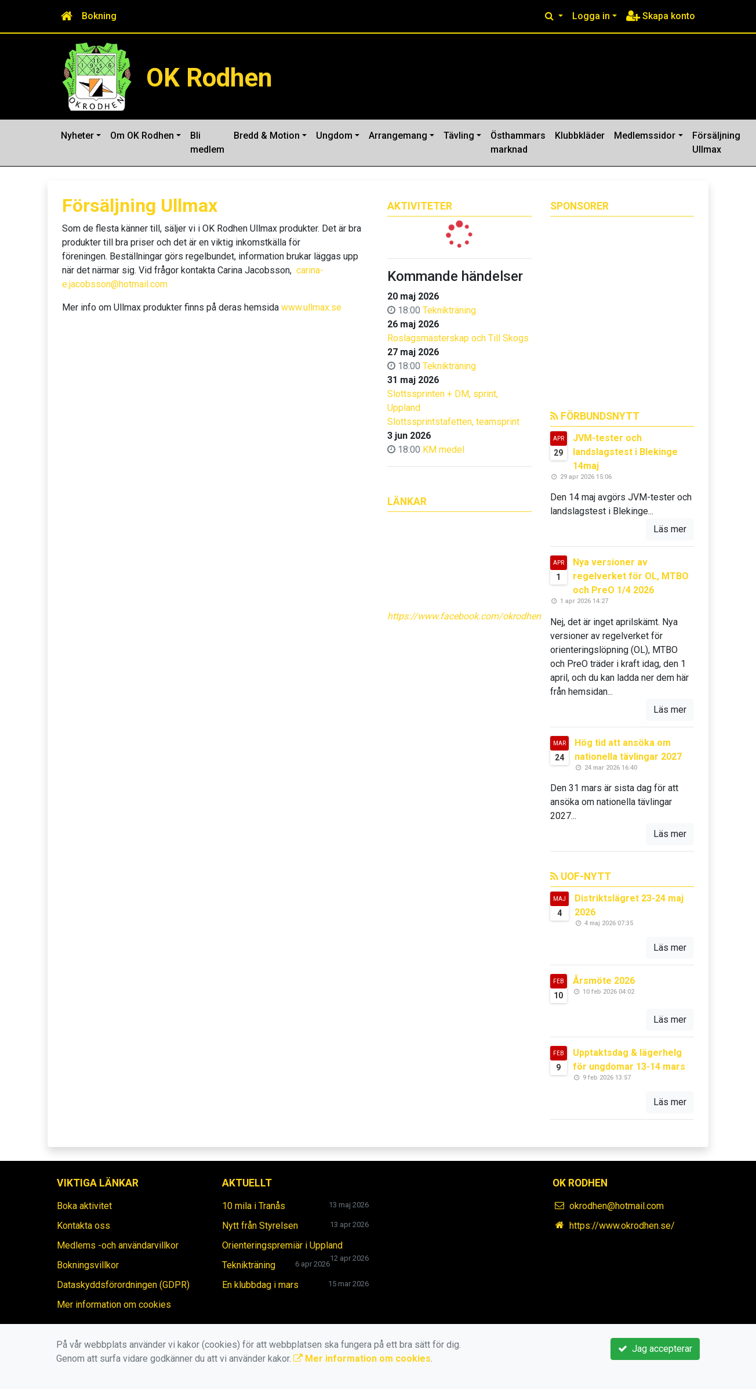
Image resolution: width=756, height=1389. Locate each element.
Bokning (99, 15)
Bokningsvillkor (88, 1265)
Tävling (459, 135)
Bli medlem (207, 142)
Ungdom (334, 135)
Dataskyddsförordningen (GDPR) (123, 1284)
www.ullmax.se (311, 307)
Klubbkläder (580, 135)
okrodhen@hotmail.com (616, 1205)
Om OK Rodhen (142, 135)
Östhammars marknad (518, 142)
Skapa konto (660, 15)
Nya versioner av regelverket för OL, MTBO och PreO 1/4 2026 (631, 576)
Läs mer (669, 529)
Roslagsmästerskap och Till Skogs (458, 338)
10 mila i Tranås (253, 1205)
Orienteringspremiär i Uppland (282, 1245)
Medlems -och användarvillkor (118, 1245)
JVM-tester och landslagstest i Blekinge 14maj (625, 451)
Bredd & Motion (267, 135)
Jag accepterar (655, 1348)
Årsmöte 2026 (604, 980)
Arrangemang (398, 135)
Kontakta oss (83, 1225)
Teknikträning (449, 310)
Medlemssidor (644, 135)
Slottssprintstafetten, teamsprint (453, 421)
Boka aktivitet (84, 1205)
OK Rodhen (222, 76)
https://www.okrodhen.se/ (622, 1225)
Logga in (591, 15)
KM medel (443, 449)
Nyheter (77, 135)
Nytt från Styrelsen (260, 1225)
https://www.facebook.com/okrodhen (464, 616)
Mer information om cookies (114, 1304)
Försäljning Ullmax (716, 142)
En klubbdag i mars (260, 1284)
